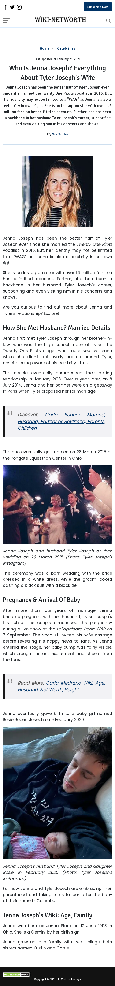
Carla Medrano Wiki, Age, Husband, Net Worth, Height (61, 686)
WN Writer (60, 134)
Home (44, 48)
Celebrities (66, 48)
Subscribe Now (97, 7)
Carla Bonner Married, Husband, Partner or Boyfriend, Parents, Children (61, 422)
